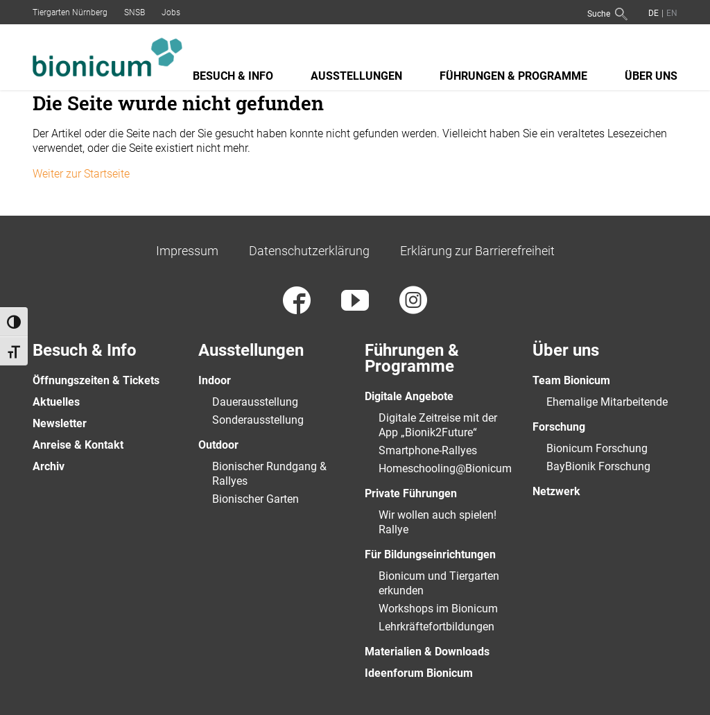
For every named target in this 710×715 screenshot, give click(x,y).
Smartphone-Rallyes (428, 450)
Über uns (651, 76)
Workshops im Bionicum (438, 608)
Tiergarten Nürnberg (70, 12)
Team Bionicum (571, 380)
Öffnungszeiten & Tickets (96, 380)
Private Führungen (411, 493)
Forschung (558, 426)
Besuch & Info (233, 76)
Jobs (171, 12)
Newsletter (60, 423)
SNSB (134, 12)
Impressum (187, 250)
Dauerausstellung (255, 401)
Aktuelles (56, 401)
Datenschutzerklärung (309, 250)
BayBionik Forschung (598, 466)
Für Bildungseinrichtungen (430, 554)
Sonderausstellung (258, 420)
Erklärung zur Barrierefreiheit (477, 250)
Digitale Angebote (409, 396)
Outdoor (218, 444)
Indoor (214, 380)
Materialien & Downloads (427, 651)
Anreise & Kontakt (78, 444)
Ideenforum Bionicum (419, 673)
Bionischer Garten (255, 499)
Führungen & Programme (513, 76)
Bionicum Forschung (597, 448)
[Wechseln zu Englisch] (670, 13)
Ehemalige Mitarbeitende (607, 401)
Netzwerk (556, 491)
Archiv (48, 466)
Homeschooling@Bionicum (445, 468)
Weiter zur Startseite (81, 173)
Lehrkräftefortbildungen (436, 626)
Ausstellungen (356, 76)
